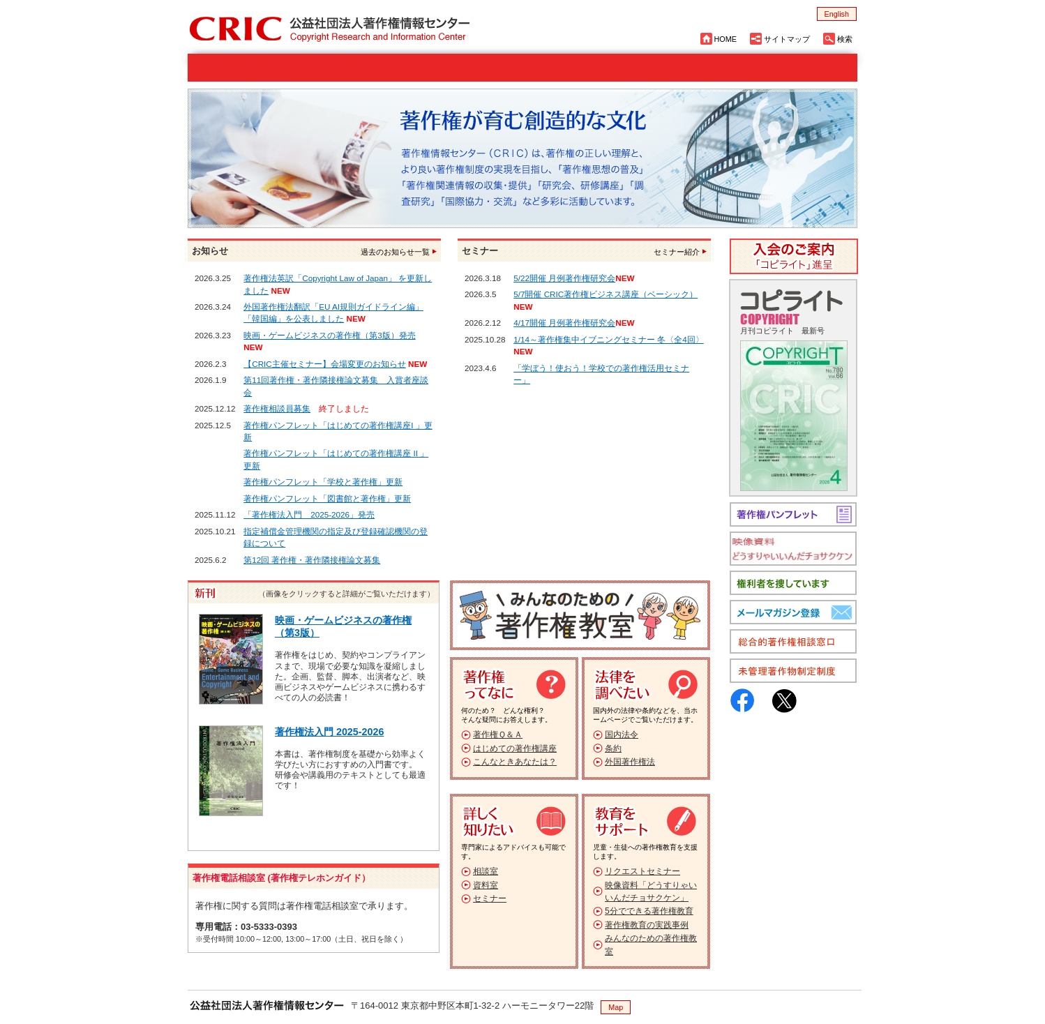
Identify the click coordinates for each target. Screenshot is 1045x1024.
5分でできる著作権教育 (649, 911)
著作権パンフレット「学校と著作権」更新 (323, 481)
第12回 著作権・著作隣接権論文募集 (311, 559)
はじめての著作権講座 (515, 748)
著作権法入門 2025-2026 (329, 731)
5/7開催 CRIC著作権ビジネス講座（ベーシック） (605, 294)
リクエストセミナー (642, 871)
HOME (725, 39)
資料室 (485, 885)
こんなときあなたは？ (515, 762)
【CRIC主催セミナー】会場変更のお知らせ (324, 363)
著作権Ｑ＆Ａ (497, 734)
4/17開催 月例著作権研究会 (564, 322)
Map (615, 1007)
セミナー (489, 898)
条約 (613, 748)
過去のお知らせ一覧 (395, 252)
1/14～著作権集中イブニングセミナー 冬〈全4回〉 (608, 339)
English (837, 14)
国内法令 (621, 734)
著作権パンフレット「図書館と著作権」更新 (327, 498)
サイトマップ (787, 39)
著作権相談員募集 (276, 408)
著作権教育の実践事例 (647, 925)
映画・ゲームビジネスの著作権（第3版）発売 (329, 335)
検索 (844, 39)
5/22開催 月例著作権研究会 (564, 278)
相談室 (485, 871)
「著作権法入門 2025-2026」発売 (309, 514)
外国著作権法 (630, 762)
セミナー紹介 (677, 252)
